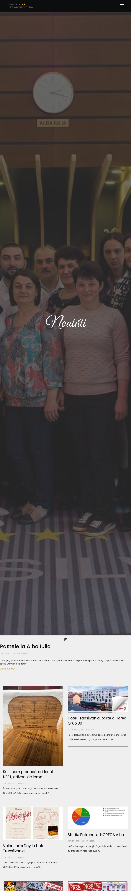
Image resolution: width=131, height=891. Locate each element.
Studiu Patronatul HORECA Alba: (96, 834)
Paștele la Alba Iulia (25, 646)
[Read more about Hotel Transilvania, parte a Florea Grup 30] (98, 746)
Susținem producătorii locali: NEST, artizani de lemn (28, 774)
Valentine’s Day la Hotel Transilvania (24, 848)
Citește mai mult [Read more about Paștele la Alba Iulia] (7, 669)
